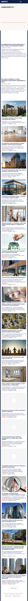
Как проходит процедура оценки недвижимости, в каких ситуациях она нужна (13, 494)
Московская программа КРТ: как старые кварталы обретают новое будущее (12, 331)
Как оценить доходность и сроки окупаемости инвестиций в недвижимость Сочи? (13, 80)
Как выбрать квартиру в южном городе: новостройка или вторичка (12, 118)
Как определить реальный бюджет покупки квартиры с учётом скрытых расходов (13, 144)
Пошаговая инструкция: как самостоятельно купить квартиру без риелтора (13, 251)
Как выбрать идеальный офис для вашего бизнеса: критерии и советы (12, 520)
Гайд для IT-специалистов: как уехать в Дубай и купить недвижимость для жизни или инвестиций (14, 577)
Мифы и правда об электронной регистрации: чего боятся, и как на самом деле (13, 304)
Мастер (9, 473)
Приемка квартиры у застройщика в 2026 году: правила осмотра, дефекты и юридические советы (14, 224)
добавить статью (17, 596)
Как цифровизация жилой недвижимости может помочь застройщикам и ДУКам (13, 45)
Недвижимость (4, 47)
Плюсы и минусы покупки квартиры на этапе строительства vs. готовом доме (13, 384)
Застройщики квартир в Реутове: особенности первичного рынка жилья (13, 466)
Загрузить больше (14, 588)
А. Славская (10, 123)
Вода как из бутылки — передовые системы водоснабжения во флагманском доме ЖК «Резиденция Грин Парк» (13, 548)
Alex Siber (9, 176)
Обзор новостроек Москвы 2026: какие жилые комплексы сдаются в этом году (14, 170)
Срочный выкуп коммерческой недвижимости (14, 277)
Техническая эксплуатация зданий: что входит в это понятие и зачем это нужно (13, 197)
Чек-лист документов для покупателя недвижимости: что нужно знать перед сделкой (12, 438)
